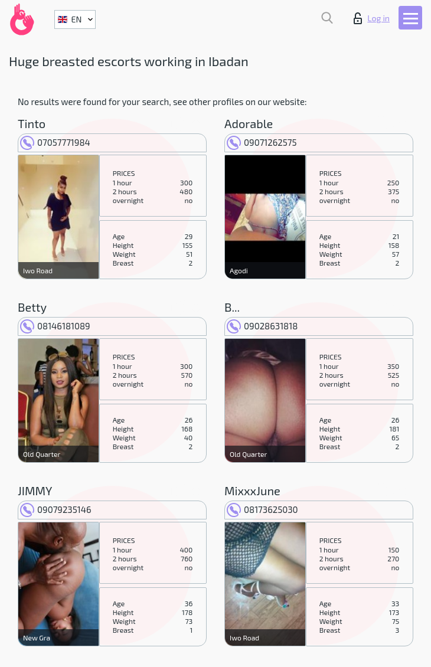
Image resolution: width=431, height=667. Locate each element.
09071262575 (262, 142)
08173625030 (262, 509)
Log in (372, 18)
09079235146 (56, 509)
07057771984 (55, 142)
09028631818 (262, 326)
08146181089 (55, 326)
